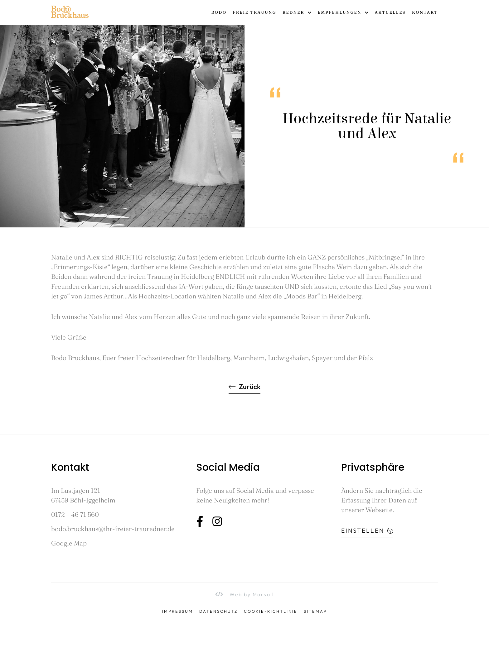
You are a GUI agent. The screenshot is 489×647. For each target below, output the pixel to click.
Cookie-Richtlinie (271, 611)
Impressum (177, 611)
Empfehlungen (343, 12)
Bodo (218, 12)
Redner (297, 12)
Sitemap (315, 611)
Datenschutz (218, 611)
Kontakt (425, 12)
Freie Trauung (254, 12)
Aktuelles (390, 12)
